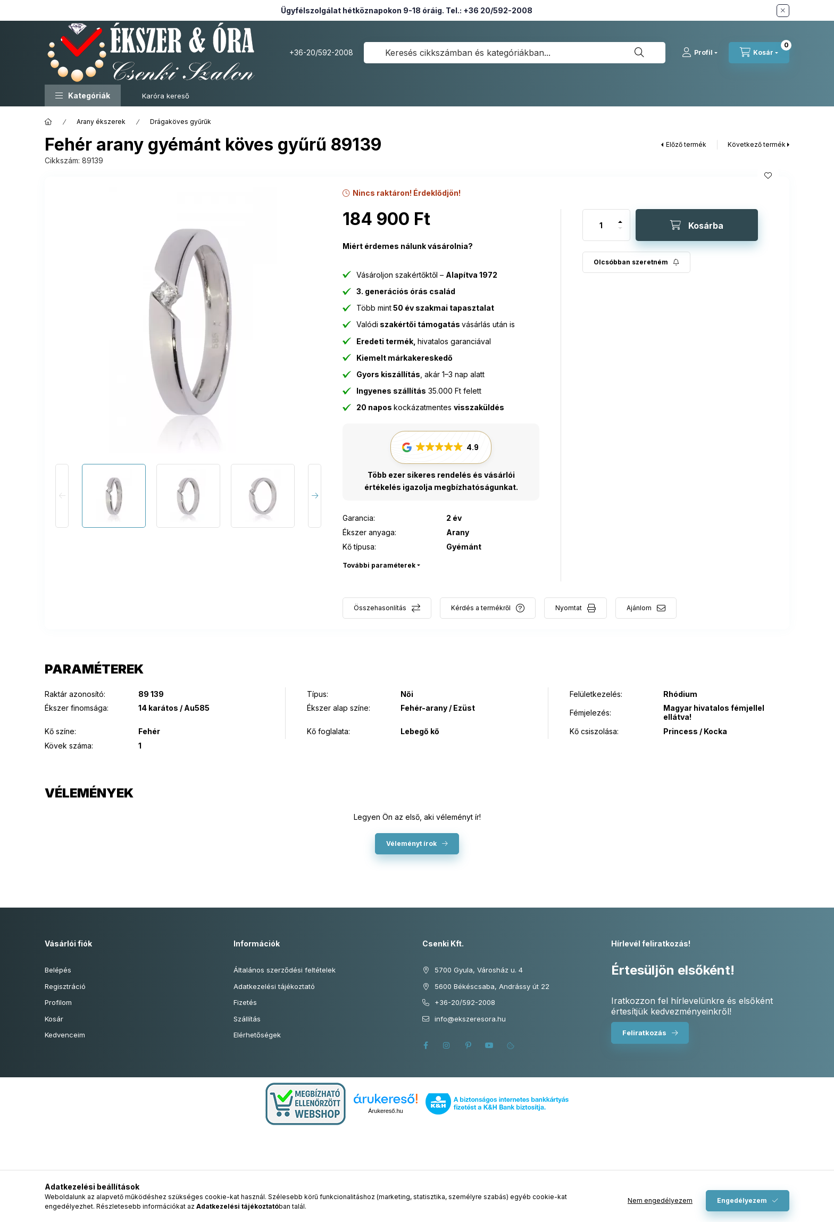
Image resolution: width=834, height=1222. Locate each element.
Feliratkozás (644, 1032)
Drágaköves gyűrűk (180, 122)
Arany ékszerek (101, 122)
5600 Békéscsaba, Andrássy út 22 (492, 986)
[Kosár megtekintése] (759, 52)
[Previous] (62, 496)
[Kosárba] (697, 225)
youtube (489, 1045)
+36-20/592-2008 (321, 52)
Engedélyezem (742, 1200)
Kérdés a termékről (481, 608)
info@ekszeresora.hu (470, 1019)
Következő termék (757, 144)
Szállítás (247, 1019)
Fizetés (245, 1002)
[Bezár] (783, 10)
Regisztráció (65, 986)
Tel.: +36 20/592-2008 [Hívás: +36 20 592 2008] (489, 10)
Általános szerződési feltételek (284, 970)
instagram (446, 1045)
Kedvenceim (65, 1034)
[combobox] (514, 52)
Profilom (58, 1002)
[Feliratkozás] (636, 262)
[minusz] (620, 232)
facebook (425, 1045)
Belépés (58, 970)
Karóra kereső (165, 96)
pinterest (468, 1045)
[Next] (314, 496)
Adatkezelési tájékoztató (274, 986)
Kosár (54, 1019)
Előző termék (686, 144)
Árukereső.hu (385, 1111)
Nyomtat (568, 608)
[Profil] (700, 52)
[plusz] (620, 217)
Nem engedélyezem (660, 1200)
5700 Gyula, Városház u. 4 (479, 970)
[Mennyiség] (601, 225)
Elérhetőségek (257, 1034)
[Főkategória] (48, 122)
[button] (83, 95)
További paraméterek (379, 565)
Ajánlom (639, 608)
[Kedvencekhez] (768, 175)
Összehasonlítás (380, 608)
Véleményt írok (411, 843)
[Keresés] (639, 53)
